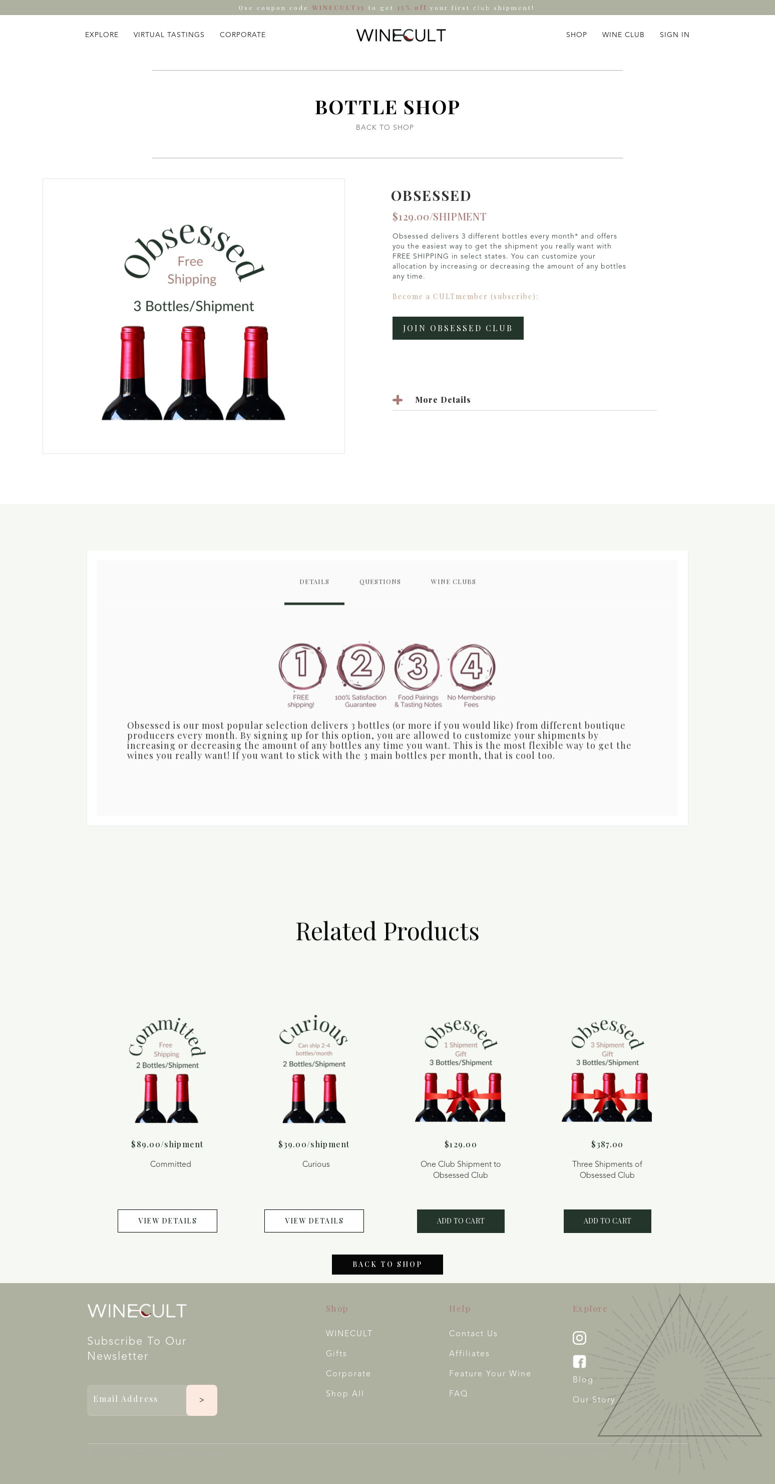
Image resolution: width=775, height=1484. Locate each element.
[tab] (314, 591)
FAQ (458, 1394)
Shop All (345, 1394)
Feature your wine (490, 1374)
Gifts (336, 1354)
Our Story (594, 1400)
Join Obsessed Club (458, 328)
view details (167, 1220)
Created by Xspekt (191, 1454)
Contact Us (473, 1334)
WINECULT (349, 1334)
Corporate (348, 1374)
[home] (401, 35)
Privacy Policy (649, 1453)
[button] (102, 33)
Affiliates (469, 1354)
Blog (583, 1380)
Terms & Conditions (577, 1453)
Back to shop (387, 1273)
